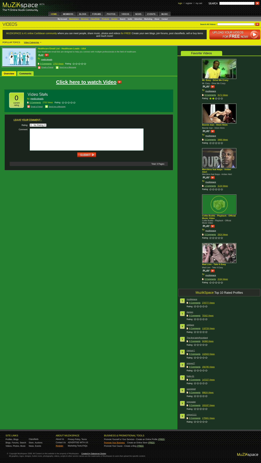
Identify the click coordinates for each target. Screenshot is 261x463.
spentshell (191, 389)
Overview (9, 73)
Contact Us (61, 442)
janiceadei (191, 402)
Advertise (138, 19)
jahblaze (190, 325)
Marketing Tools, (75, 446)
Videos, (9, 446)
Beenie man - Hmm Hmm (215, 125)
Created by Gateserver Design (93, 454)
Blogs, (8, 443)
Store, (31, 443)
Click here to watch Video (86, 82)
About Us (60, 439)
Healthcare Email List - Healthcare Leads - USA (62, 48)
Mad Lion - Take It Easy (214, 264)
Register (59, 446)
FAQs (84, 446)
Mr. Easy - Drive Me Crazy (215, 80)
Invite (130, 19)
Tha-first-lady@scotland (197, 338)
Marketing (148, 19)
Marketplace (74, 19)
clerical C (191, 350)
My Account (63, 19)
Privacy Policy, (74, 439)
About (156, 19)
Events (38, 446)
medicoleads (46, 59)
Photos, (16, 446)
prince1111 (191, 415)
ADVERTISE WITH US (78, 442)
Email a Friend (47, 67)
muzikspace (210, 91)
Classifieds (95, 19)
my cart (199, 3)
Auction (114, 19)
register (189, 3)
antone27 (191, 363)
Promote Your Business (114, 443)
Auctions (38, 443)
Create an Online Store (137, 443)
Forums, (15, 443)
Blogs (15, 439)
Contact (165, 19)
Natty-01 (190, 376)
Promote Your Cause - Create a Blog (120, 446)
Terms (84, 439)
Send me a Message (67, 67)
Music (22, 446)
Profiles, (9, 439)
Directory (84, 19)
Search (122, 19)
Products (105, 19)
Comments (25, 73)
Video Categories (31, 42)
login (180, 3)
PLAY (41, 55)
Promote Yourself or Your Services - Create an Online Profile (130, 439)
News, (31, 446)
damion (190, 312)
